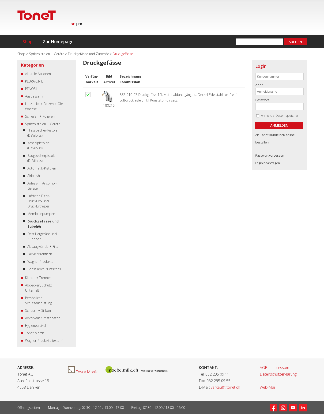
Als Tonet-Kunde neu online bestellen (275, 138)
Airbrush (33, 175)
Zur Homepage (58, 41)
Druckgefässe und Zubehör (89, 54)
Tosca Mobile (83, 371)
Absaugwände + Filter (43, 246)
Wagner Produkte (40, 261)
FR (80, 24)
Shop (28, 41)
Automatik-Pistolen (41, 168)
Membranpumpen (41, 213)
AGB (263, 367)
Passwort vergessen (269, 155)
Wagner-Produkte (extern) (44, 340)
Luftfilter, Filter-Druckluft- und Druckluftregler (38, 201)
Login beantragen (267, 163)
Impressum (279, 367)
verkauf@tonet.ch (225, 387)
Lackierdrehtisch (39, 254)
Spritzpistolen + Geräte (47, 54)
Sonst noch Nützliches (44, 269)
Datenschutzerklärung (278, 374)
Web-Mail (267, 387)
